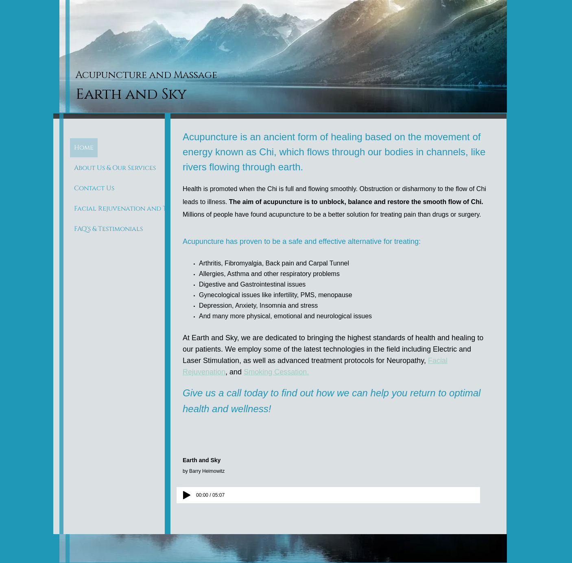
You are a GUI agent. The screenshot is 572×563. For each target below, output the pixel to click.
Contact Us (94, 188)
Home (84, 147)
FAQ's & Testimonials (108, 228)
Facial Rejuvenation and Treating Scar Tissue (154, 208)
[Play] (186, 495)
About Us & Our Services (115, 167)
